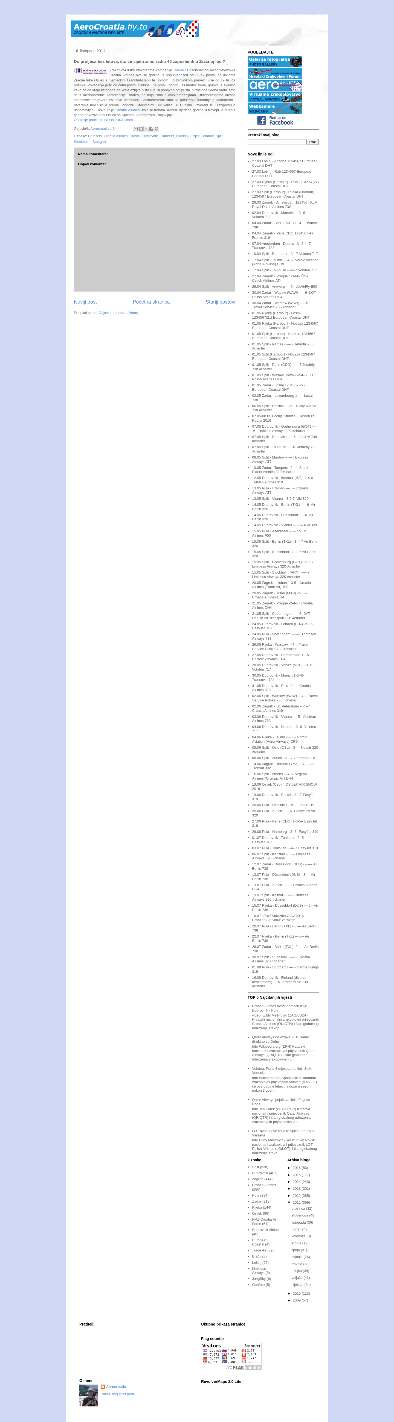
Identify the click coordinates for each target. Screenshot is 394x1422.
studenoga (300, 1215)
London (182, 136)
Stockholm (82, 142)
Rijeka (257, 1207)
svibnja (298, 1257)
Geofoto (258, 1285)
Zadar (256, 1201)
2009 (297, 1300)
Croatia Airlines (127, 110)
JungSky (259, 1279)
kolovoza (299, 1236)
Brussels (95, 136)
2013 (297, 1188)
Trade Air (259, 1250)
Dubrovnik (150, 136)
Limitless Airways (259, 1271)
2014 (297, 1182)
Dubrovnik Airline (265, 1230)
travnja (297, 1264)
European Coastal (259, 1242)
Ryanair (179, 70)
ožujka (297, 1271)
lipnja (296, 1250)
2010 (297, 1293)
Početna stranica (151, 302)
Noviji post (85, 302)
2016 (297, 1168)
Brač (255, 1256)
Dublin (135, 136)
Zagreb (257, 1179)
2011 (297, 1202)
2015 (297, 1175)
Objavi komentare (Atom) (118, 313)
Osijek (195, 136)
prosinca (299, 1208)
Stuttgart (99, 142)
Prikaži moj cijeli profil (118, 1394)
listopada (299, 1222)
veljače (298, 1278)
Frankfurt (167, 136)
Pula (255, 1195)
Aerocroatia (116, 1387)
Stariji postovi (220, 302)
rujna (296, 1229)
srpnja (297, 1243)
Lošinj (256, 1263)
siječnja (298, 1285)
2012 (297, 1196)
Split (219, 136)
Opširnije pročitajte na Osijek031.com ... (105, 120)
